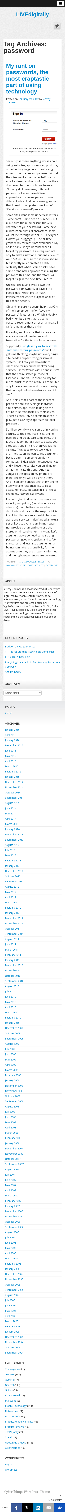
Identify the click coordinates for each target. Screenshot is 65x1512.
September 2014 (14, 797)
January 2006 (12, 1268)
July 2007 (10, 1174)
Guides (9, 1390)
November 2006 (14, 1216)
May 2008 (10, 1122)
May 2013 (10, 855)
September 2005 (14, 1289)
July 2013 (10, 850)
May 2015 (10, 756)
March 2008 (11, 1132)
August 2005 (12, 1295)
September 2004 (14, 1352)
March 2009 (11, 1070)
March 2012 (11, 902)
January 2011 (12, 960)
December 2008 (14, 1085)
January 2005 (12, 1331)
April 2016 (10, 735)
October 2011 (12, 928)
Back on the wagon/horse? (20, 646)
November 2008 (14, 1091)
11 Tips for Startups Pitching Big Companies (29, 651)
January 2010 (12, 1022)
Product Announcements (19, 1421)
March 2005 (11, 1321)
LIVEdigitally (32, 14)
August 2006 (12, 1232)
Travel (8, 1437)
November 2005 (14, 1279)
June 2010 (10, 996)
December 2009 (14, 1028)
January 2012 (12, 912)
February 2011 (13, 954)
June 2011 (10, 944)
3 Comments (52, 565)
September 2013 (14, 839)
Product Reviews (14, 1426)
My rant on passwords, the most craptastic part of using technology (27, 79)
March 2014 (11, 824)
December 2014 (14, 782)
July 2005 (10, 1300)
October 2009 (12, 1033)
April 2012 (10, 897)
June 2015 (10, 750)
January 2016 (12, 740)
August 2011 (12, 939)
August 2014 (12, 803)
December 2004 (14, 1337)
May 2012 (10, 892)
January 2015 (12, 776)
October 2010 (12, 975)
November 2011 (14, 923)
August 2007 (12, 1169)
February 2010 (13, 1017)
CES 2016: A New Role (17, 657)
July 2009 (10, 1049)
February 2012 (13, 907)
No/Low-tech (12, 1416)
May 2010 (10, 1002)
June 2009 (10, 1054)
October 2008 (12, 1096)
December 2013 (14, 834)
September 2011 (14, 933)
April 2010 (10, 1007)
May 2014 (10, 813)
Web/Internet (37, 561)
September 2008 (14, 1101)
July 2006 (10, 1237)
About (8, 713)
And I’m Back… (13, 671)
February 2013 (13, 860)
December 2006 (14, 1211)
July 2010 (10, 991)
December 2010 (14, 965)
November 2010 (14, 970)
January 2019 (12, 729)
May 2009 (10, 1059)
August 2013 (12, 845)
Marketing (10, 1400)
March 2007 (11, 1195)
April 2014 (10, 818)
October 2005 (12, 1284)
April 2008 (10, 1127)
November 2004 (14, 1342)
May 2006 (10, 1247)
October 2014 (12, 792)
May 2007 (10, 1185)
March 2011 (11, 949)
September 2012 (14, 881)
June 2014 (10, 808)
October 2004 (12, 1347)
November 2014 (14, 787)
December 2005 (14, 1274)
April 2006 (10, 1253)
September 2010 (14, 981)
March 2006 (11, 1258)
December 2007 (14, 1148)
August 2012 (12, 886)
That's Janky (23, 561)
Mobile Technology (16, 1405)
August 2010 (12, 986)
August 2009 (12, 1043)
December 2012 (14, 871)
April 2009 (10, 1064)
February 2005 (13, 1326)
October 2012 (12, 876)
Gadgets (9, 1374)
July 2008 (10, 1111)
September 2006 (14, 1227)
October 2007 (12, 1159)
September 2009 (14, 1038)
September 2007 (14, 1164)
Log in (8, 1464)
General (9, 1385)
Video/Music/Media (16, 1442)
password (28, 565)
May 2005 (10, 1310)
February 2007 (13, 1200)
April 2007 (10, 1190)
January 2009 (12, 1080)
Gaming (9, 1379)
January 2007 (12, 1206)
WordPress (11, 1469)
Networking (11, 1411)
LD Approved (12, 1395)
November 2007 (14, 1153)
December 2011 (14, 918)
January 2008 (12, 1143)
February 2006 (13, 1263)
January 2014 (12, 829)
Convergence (12, 1369)
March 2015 (11, 766)
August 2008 (12, 1106)
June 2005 (10, 1305)
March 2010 (11, 1012)
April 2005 (10, 1316)
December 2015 (14, 745)
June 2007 (10, 1180)
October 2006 (12, 1221)
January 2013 (12, 865)
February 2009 (13, 1075)
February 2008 (13, 1138)
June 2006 (10, 1242)
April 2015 (10, 761)
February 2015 (13, 771)
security (39, 565)
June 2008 (10, 1117)
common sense (14, 565)
